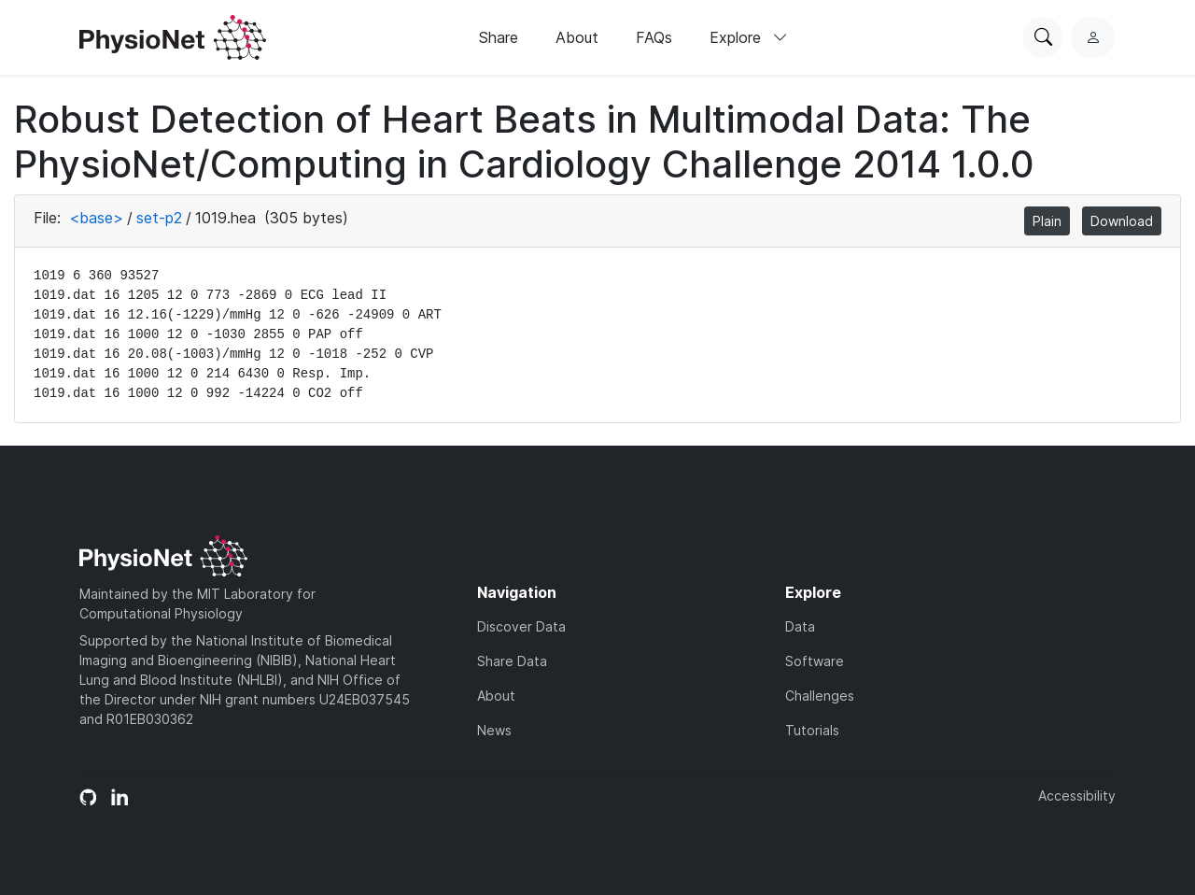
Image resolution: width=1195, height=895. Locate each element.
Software (814, 661)
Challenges (819, 695)
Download (1121, 221)
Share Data (512, 661)
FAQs (654, 37)
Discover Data (521, 626)
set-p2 (159, 217)
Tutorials (812, 730)
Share (498, 37)
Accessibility (1077, 795)
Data (800, 626)
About (576, 37)
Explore (749, 37)
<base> (96, 217)
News (494, 730)
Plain (1047, 221)
